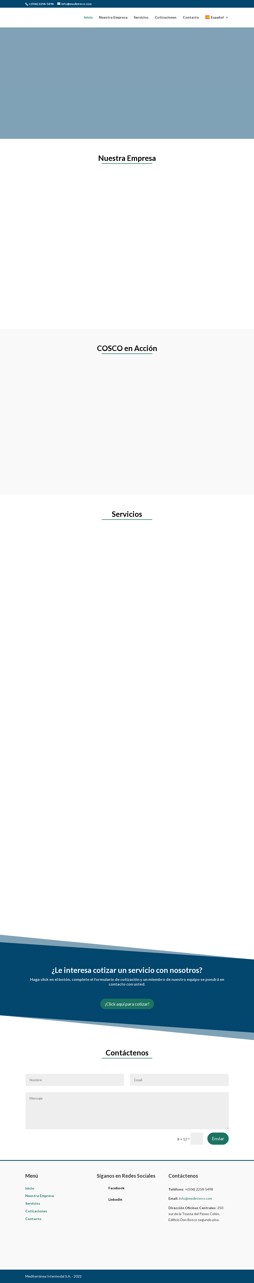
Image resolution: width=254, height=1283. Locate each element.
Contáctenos (50, 98)
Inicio (88, 17)
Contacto (191, 17)
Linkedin (115, 1199)
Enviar (218, 1138)
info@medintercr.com (195, 1198)
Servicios (141, 17)
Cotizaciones (166, 17)
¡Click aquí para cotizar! (127, 1004)
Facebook (116, 1188)
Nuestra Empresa (113, 17)
